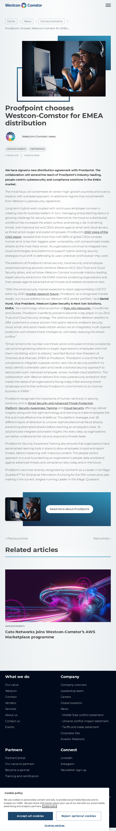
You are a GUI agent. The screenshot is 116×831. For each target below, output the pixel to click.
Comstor (11, 697)
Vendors (10, 703)
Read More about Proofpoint (69, 509)
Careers (66, 697)
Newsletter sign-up (73, 770)
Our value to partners (19, 764)
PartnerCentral (15, 758)
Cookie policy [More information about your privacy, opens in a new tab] (50, 806)
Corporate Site (70, 733)
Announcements (51, 21)
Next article (101, 538)
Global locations (71, 703)
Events (9, 727)
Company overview (74, 685)
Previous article (17, 538)
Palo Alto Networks (77, 308)
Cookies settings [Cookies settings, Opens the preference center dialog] (55, 825)
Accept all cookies (30, 816)
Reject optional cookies (78, 816)
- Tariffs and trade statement (80, 727)
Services (10, 709)
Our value (11, 685)
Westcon (11, 691)
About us (11, 715)
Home (11, 21)
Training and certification (22, 776)
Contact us (12, 721)
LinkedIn (67, 758)
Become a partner (17, 770)
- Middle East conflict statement (82, 715)
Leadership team (72, 691)
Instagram (67, 764)
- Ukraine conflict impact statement (85, 721)
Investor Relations (73, 739)
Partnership (37, 149)
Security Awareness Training (38, 408)
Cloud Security (74, 408)
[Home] (23, 5)
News (27, 21)
